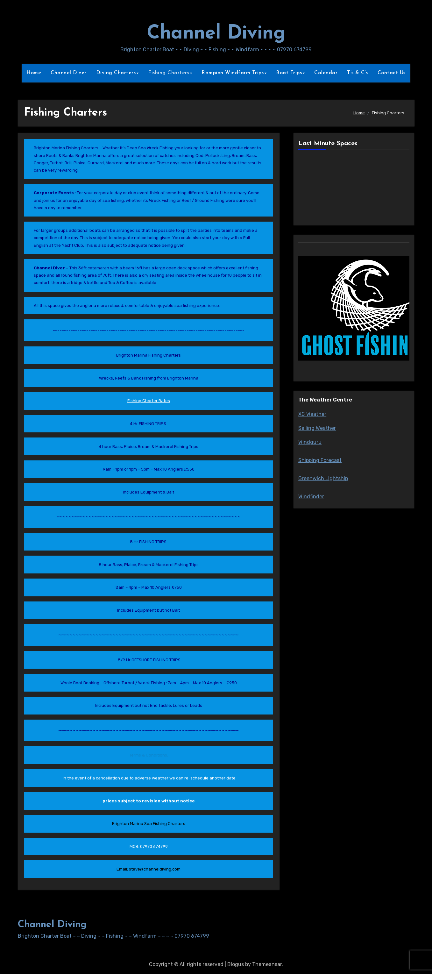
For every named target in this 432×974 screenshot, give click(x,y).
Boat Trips (289, 72)
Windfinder (311, 497)
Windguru (310, 442)
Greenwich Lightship (323, 478)
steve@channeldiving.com (155, 869)
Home (33, 72)
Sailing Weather (317, 428)
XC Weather (312, 414)
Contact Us (392, 72)
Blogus (235, 964)
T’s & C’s (357, 72)
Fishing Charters (168, 72)
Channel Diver (69, 72)
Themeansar (267, 964)
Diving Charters (116, 72)
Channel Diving (216, 33)
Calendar (325, 72)
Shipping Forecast (320, 460)
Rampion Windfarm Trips (233, 72)
